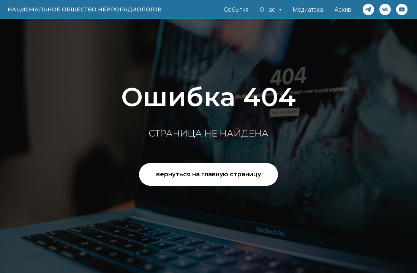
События (236, 9)
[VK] (385, 9)
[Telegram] (368, 9)
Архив (343, 9)
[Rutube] (402, 9)
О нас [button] (268, 9)
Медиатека (308, 9)
